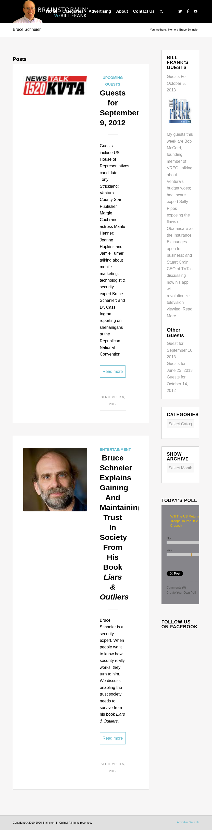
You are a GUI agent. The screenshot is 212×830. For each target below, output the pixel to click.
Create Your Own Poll (181, 592)
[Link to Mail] (195, 11)
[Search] (161, 11)
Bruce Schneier (27, 29)
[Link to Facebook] (188, 11)
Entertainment (115, 449)
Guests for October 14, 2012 (177, 384)
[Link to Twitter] (180, 11)
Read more (113, 371)
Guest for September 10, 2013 (180, 350)
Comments (176, 587)
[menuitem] (51, 11)
